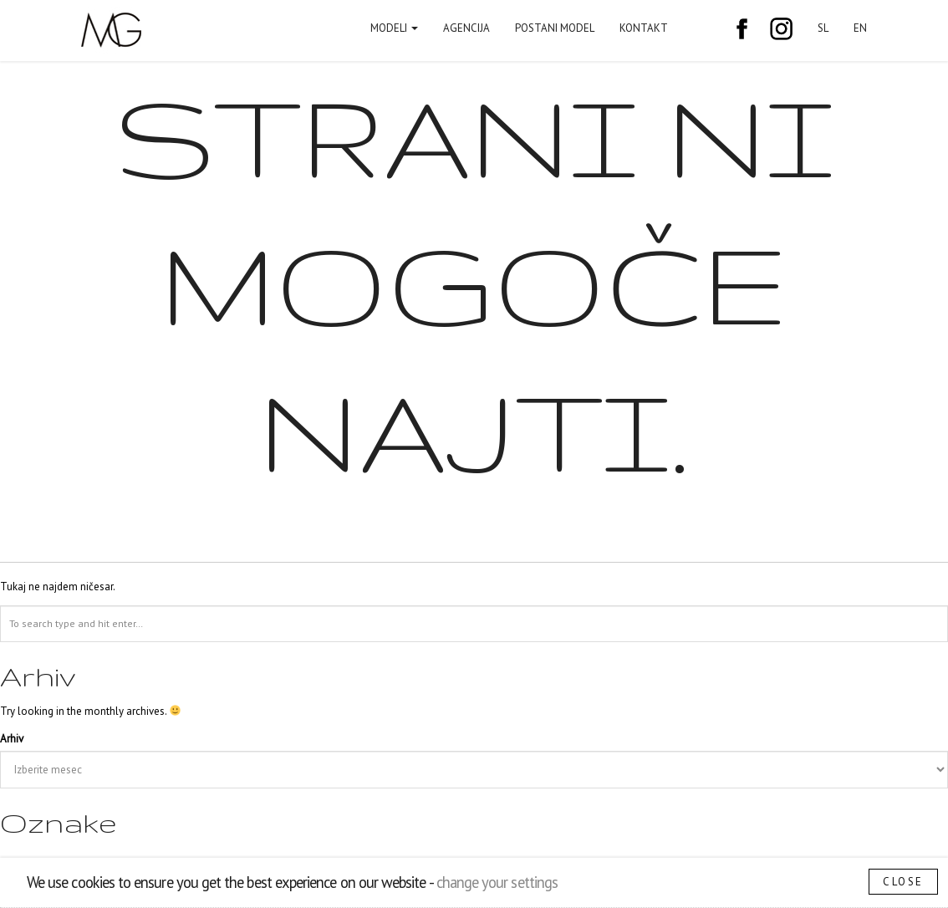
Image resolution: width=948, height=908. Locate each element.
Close (903, 882)
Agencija (466, 28)
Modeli (394, 28)
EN (860, 28)
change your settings (497, 882)
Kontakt (643, 28)
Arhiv (11, 739)
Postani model (554, 28)
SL (823, 28)
